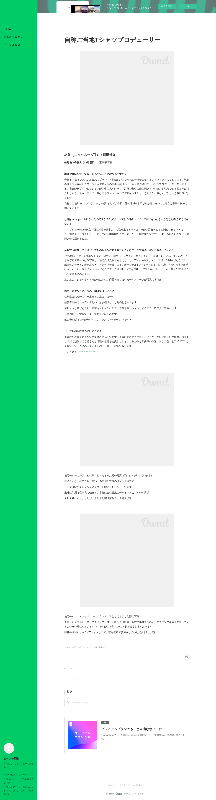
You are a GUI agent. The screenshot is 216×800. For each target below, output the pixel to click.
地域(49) (101, 647)
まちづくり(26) (70, 647)
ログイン (188, 6)
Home (8, 28)
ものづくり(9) (91, 647)
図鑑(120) (81, 647)
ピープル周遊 (12, 45)
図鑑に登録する (14, 37)
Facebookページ (88, 351)
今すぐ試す (166, 6)
